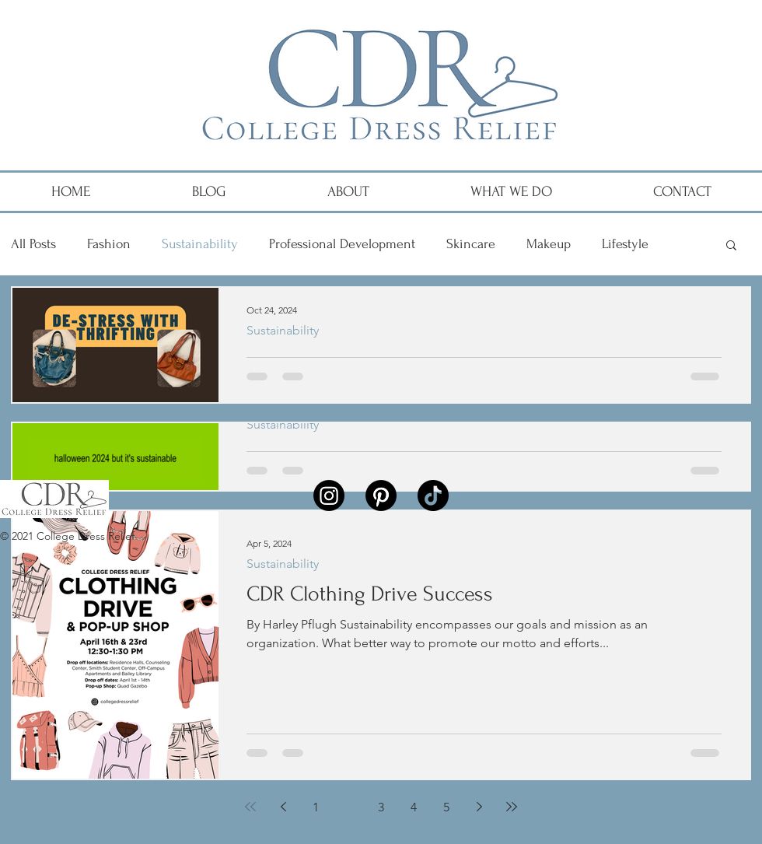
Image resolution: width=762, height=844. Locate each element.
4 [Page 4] (414, 807)
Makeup (548, 243)
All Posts (33, 243)
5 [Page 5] (446, 807)
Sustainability (200, 243)
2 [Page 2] (348, 807)
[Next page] (479, 807)
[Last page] (512, 807)
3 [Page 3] (381, 807)
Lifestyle (625, 243)
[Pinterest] (381, 495)
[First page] (250, 807)
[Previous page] (283, 807)
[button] (731, 246)
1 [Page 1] (316, 807)
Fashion (109, 243)
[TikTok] (433, 495)
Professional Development (342, 243)
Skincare (470, 243)
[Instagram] (328, 495)
